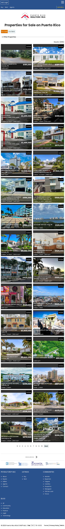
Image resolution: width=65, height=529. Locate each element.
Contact (5, 486)
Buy (2, 7)
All (3, 503)
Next (46, 446)
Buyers (5, 479)
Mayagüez (48, 489)
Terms (46, 525)
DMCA (62, 525)
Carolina (47, 484)
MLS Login (4, 2)
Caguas (47, 481)
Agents (12, 7)
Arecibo (47, 476)
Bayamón (48, 479)
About (5, 476)
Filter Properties (10, 37)
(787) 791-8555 (36, 525)
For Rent (12, 31)
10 (42, 446)
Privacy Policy (54, 525)
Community (7, 506)
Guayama (48, 486)
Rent (6, 7)
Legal (4, 513)
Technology (6, 516)
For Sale (4, 31)
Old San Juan (49, 491)
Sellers (5, 481)
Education (6, 508)
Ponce (47, 494)
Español (60, 7)
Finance (5, 511)
